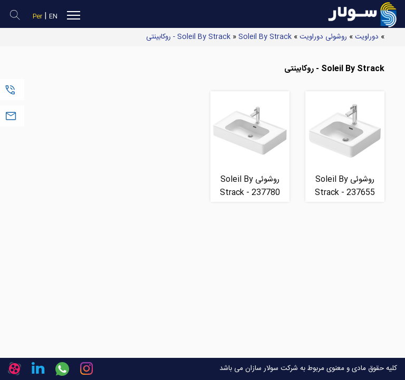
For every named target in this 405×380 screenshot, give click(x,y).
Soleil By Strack (203, 37)
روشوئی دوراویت (323, 37)
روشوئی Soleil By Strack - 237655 (345, 186)
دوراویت (367, 37)
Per (37, 17)
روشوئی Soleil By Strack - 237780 (250, 186)
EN (53, 17)
